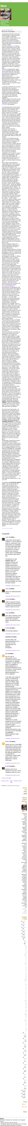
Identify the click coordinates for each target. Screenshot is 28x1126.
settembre (25, 1045)
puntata (13, 46)
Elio (6, 653)
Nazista (25, 980)
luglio (25, 1054)
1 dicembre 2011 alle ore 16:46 (12, 585)
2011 (24, 936)
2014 (24, 927)
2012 (24, 933)
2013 (24, 930)
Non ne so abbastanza (6, 11)
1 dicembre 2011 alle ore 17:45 (12, 650)
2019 (24, 921)
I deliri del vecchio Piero (25, 991)
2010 (24, 1090)
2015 (24, 924)
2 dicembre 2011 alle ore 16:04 (12, 775)
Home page (11, 781)
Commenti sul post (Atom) (13, 785)
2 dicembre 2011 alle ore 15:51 (12, 763)
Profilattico (25, 1016)
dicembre (25, 941)
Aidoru (7, 741)
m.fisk (7, 599)
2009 (24, 1093)
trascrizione (4, 104)
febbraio (25, 1080)
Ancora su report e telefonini (25, 971)
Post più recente (5, 780)
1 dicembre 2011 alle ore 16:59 (12, 633)
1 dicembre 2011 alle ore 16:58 (12, 625)
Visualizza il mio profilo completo (24, 911)
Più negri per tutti (25, 949)
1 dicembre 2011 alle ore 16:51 (12, 609)
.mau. (7, 537)
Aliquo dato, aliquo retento (25, 1006)
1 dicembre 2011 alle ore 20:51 (12, 738)
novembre (25, 1034)
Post (24, 1104)
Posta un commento (6, 778)
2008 (24, 1096)
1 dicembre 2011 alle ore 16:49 (12, 596)
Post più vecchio (18, 780)
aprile (25, 1070)
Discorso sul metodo (8, 31)
